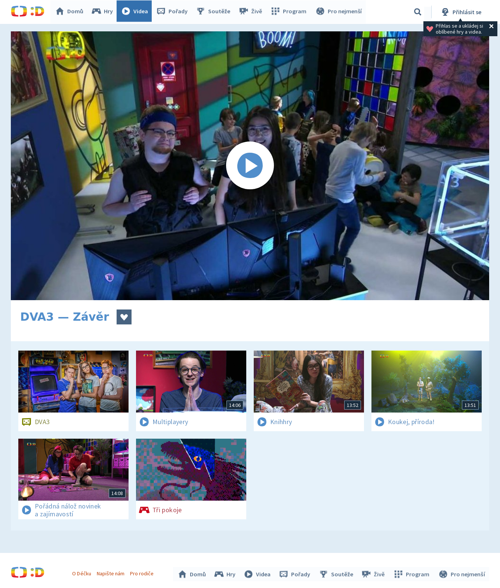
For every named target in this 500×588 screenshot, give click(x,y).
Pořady (174, 12)
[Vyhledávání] (417, 12)
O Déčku (82, 572)
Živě (252, 12)
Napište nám (111, 572)
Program (289, 12)
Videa (136, 12)
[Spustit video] (250, 165)
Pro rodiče (143, 572)
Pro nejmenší (338, 12)
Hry (104, 12)
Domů (71, 12)
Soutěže (214, 12)
